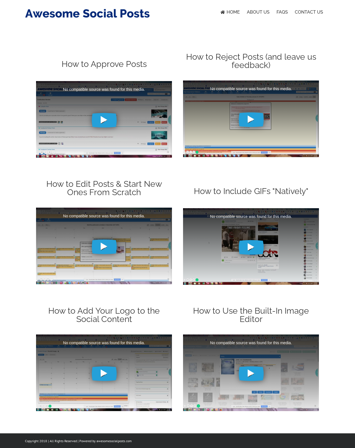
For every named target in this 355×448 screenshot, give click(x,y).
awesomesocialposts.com (114, 441)
